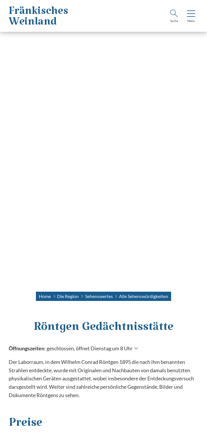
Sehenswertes (99, 296)
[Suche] (174, 17)
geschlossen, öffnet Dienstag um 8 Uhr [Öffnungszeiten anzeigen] (90, 348)
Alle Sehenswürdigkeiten (143, 296)
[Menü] (191, 17)
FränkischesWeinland (38, 19)
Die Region (68, 296)
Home (45, 296)
